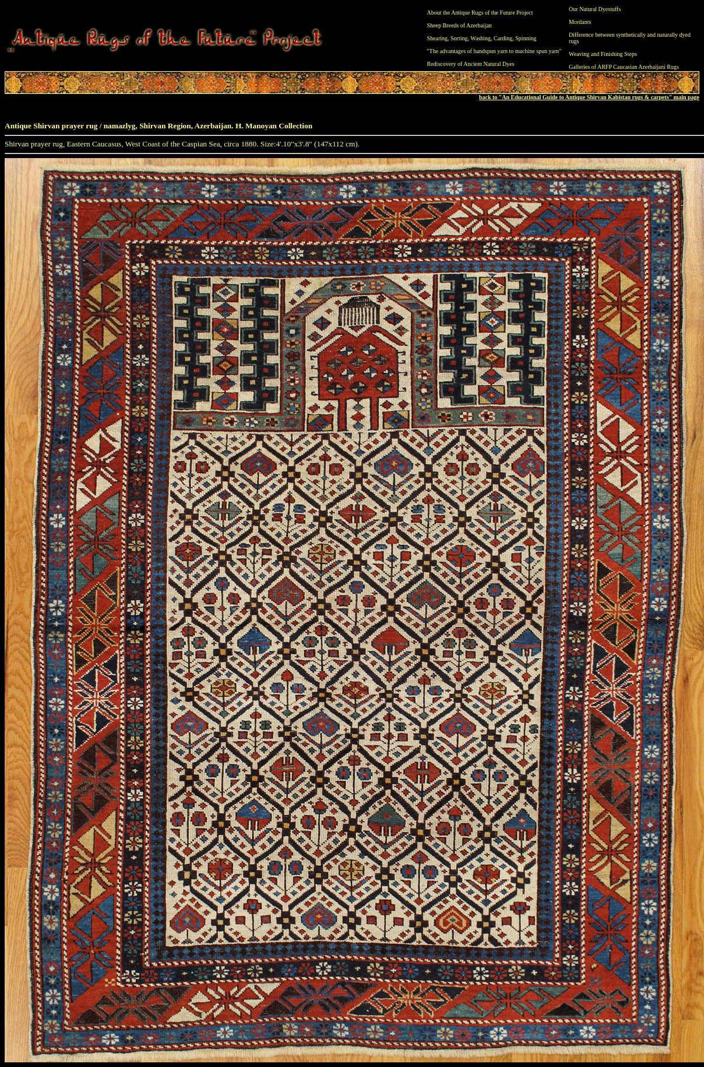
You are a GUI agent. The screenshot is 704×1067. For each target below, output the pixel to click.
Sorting (458, 38)
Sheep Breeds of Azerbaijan (459, 25)
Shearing (437, 38)
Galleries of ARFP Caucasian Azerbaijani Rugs (624, 67)
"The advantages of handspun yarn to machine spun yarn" (494, 51)
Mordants (580, 22)
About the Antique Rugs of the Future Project (480, 12)
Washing (480, 38)
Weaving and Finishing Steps (603, 54)
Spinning (525, 38)
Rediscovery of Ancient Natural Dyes (471, 64)
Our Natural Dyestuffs (595, 9)
